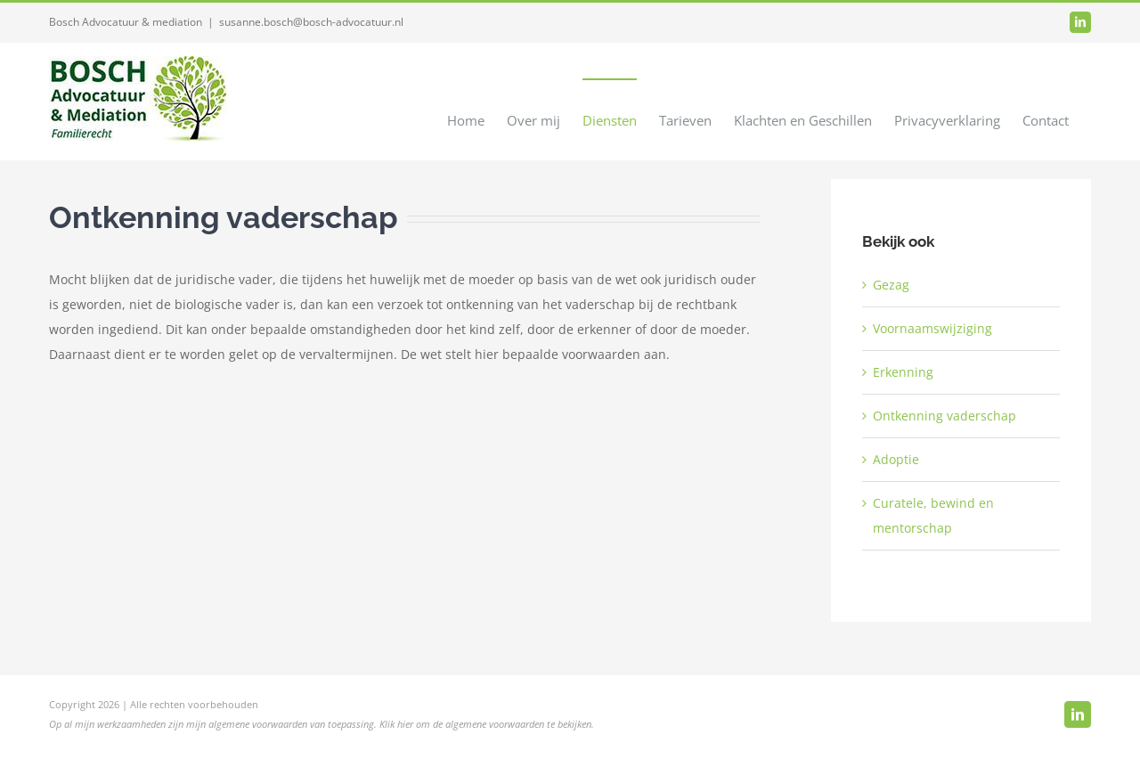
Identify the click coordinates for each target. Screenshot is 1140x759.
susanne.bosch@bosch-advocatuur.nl (311, 21)
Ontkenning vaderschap (944, 415)
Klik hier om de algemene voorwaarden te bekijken (485, 723)
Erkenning (903, 371)
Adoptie (896, 459)
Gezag (891, 284)
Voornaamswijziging (932, 328)
